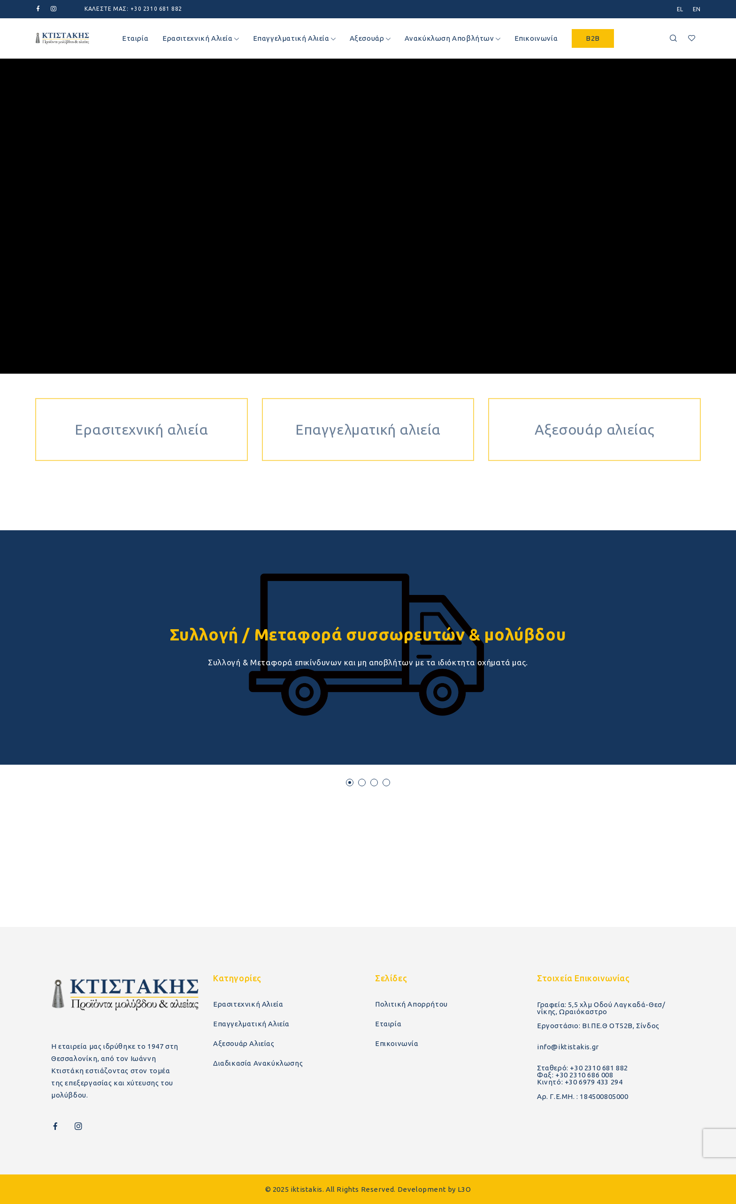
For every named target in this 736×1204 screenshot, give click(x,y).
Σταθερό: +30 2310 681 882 (582, 1068)
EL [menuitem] (680, 9)
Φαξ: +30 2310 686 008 (575, 1075)
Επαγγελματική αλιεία (368, 400)
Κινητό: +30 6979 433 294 (579, 1082)
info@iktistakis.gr (568, 1047)
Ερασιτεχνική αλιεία (141, 400)
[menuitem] (680, 9)
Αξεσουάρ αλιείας (594, 400)
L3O (464, 1189)
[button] (349, 782)
